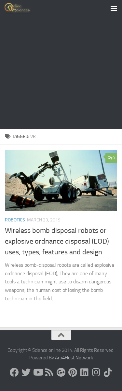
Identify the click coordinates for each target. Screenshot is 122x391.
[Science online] (14, 372)
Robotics (15, 220)
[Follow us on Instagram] (96, 372)
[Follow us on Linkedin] (84, 372)
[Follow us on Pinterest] (72, 372)
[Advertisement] (61, 64)
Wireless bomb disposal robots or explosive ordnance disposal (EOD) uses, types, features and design (57, 241)
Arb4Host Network (74, 358)
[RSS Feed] (49, 372)
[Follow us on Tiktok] (108, 372)
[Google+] (61, 372)
